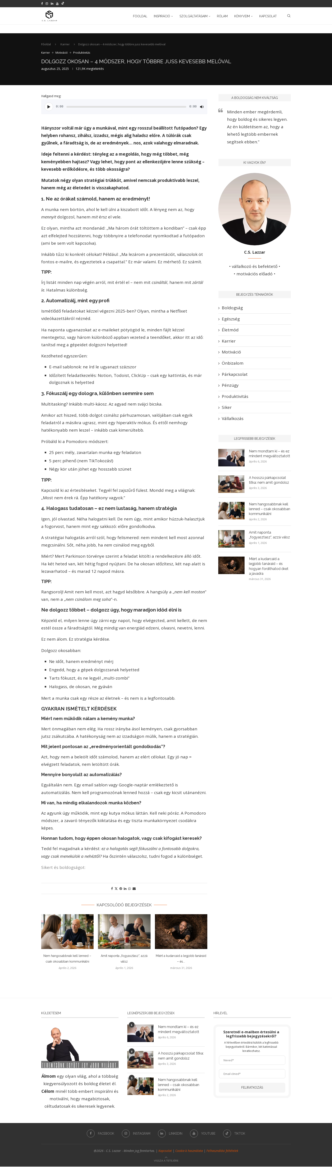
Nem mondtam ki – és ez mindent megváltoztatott (269, 454)
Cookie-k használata (189, 1151)
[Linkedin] (52, 3)
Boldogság (232, 308)
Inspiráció (162, 16)
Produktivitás (235, 397)
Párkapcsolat (235, 375)
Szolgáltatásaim (193, 16)
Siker (227, 408)
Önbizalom (232, 364)
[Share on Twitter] (116, 889)
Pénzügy (230, 386)
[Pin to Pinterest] (120, 889)
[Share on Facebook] (112, 889)
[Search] (289, 16)
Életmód (230, 330)
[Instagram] (47, 3)
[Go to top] (166, 1160)
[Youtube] (57, 3)
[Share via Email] (134, 889)
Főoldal (140, 16)
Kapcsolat (268, 16)
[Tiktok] (62, 3)
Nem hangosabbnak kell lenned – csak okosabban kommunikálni (269, 510)
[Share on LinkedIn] (125, 889)
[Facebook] (42, 3)
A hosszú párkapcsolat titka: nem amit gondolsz (269, 480)
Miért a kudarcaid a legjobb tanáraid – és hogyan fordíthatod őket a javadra (269, 566)
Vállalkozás (232, 419)
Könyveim (242, 16)
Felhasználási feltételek (222, 1151)
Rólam (222, 16)
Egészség (231, 319)
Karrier (65, 45)
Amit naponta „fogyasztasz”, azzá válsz (269, 535)
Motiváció (231, 352)
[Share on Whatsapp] (129, 889)
